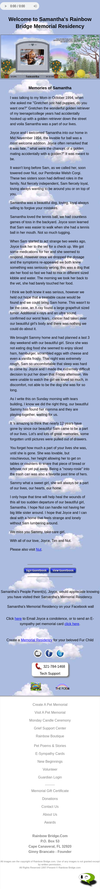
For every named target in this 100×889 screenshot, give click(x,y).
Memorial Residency (37, 640)
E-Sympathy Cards (49, 753)
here (18, 618)
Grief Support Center (50, 728)
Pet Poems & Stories (50, 746)
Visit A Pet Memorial (50, 712)
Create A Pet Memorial (49, 704)
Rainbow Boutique (50, 736)
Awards (50, 822)
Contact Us (50, 806)
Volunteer (50, 769)
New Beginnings (50, 761)
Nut (38, 549)
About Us (50, 814)
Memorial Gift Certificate (50, 791)
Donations (50, 799)
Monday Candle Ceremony (50, 720)
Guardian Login (50, 777)
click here (71, 624)
